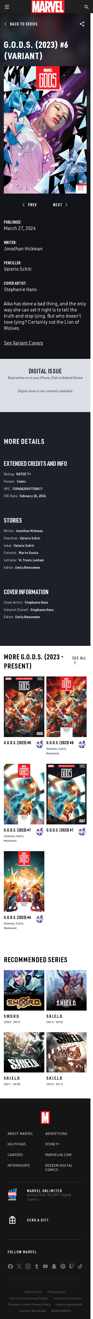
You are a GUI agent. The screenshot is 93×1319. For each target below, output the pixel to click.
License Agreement (69, 1304)
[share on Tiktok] (80, 1267)
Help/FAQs (17, 1144)
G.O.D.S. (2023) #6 (17, 917)
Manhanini (52, 753)
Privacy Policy (56, 1292)
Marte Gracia (28, 552)
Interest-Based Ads (32, 1311)
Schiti (62, 749)
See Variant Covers (23, 343)
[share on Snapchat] (54, 1267)
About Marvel (20, 1134)
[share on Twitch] (71, 1267)
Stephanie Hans (20, 289)
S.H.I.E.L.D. (54, 1016)
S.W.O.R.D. (12, 1016)
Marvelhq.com (58, 1155)
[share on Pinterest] (62, 1267)
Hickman (51, 749)
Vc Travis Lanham (31, 560)
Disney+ (52, 1144)
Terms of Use (33, 1292)
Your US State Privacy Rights (28, 1298)
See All (79, 660)
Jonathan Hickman (23, 248)
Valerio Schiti (18, 269)
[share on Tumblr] (36, 1267)
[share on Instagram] (28, 1267)
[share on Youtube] (45, 1267)
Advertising (56, 1134)
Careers (15, 1155)
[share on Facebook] (10, 1267)
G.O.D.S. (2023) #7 (17, 830)
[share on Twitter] (19, 1267)
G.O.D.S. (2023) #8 (17, 742)
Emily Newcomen (27, 567)
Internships (19, 1165)
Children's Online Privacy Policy (29, 1304)
